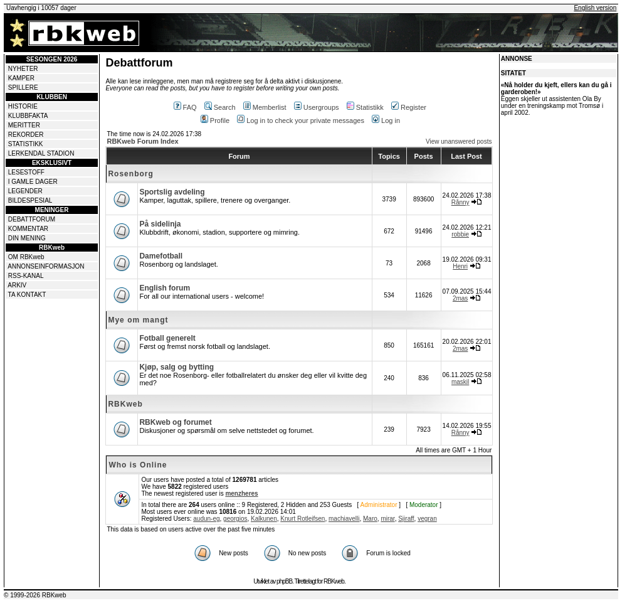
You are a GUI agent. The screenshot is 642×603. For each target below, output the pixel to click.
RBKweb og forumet (175, 422)
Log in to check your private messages (300, 120)
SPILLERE (23, 87)
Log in (386, 120)
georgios (235, 518)
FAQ (185, 107)
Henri (460, 266)
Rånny (460, 202)
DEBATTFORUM (31, 219)
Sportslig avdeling (171, 192)
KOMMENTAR (28, 228)
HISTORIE (23, 106)
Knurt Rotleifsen (302, 518)
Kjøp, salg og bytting (176, 367)
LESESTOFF (26, 172)
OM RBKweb (26, 256)
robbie (460, 234)
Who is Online (137, 465)
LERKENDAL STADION (41, 153)
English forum (164, 288)
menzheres (241, 493)
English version (595, 7)
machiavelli (344, 518)
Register (408, 107)
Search (220, 107)
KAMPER (21, 78)
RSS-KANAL (26, 275)
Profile (215, 120)
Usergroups (316, 107)
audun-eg (206, 518)
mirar (387, 518)
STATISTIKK (25, 144)
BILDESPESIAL (30, 200)
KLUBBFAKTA (28, 115)
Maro (370, 518)
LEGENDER (25, 191)
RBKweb (125, 404)
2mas (460, 298)
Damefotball (160, 256)
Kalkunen (264, 518)
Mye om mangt (138, 320)
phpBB (284, 581)
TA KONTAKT (27, 294)
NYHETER (23, 68)
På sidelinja (160, 224)
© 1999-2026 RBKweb (35, 595)
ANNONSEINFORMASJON (46, 266)
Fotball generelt (167, 338)
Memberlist (265, 107)
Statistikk (365, 107)
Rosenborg (130, 173)
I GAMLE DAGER (33, 181)
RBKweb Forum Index (142, 141)
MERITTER (24, 125)
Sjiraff (406, 518)
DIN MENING (27, 238)
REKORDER (26, 134)
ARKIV (17, 285)
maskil (460, 381)
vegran (427, 518)
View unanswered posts (459, 141)
